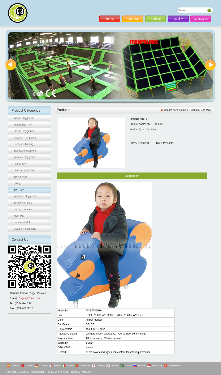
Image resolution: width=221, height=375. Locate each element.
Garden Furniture (23, 209)
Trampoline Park (23, 124)
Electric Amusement (25, 150)
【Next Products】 (165, 143)
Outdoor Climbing (23, 144)
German (43, 365)
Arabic (128, 365)
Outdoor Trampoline (25, 137)
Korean (115, 365)
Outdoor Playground (25, 228)
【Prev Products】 (140, 143)
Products (155, 18)
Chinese (29, 365)
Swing (17, 183)
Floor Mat (19, 215)
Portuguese (85, 365)
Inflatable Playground (25, 196)
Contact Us (201, 18)
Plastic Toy (20, 163)
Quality (178, 18)
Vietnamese (174, 365)
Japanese (101, 365)
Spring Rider (21, 176)
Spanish (15, 365)
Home (110, 18)
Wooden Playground (25, 157)
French (57, 365)
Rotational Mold (22, 222)
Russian (142, 365)
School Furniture (23, 202)
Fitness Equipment (24, 170)
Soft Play (19, 189)
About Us (133, 18)
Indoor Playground (24, 118)
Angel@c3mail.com (30, 298)
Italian (70, 365)
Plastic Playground (24, 131)
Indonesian (157, 365)
